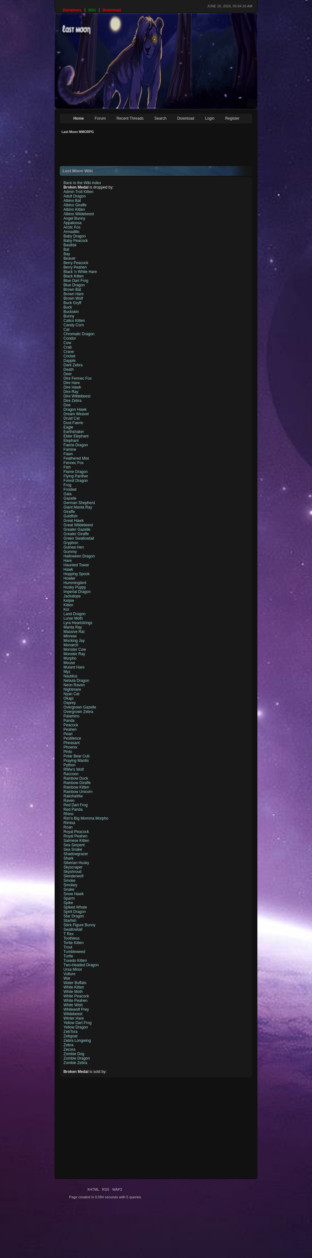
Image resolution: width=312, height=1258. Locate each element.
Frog (67, 485)
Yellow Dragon (76, 1027)
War (67, 978)
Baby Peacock (76, 240)
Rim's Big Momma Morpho (86, 818)
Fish (67, 467)
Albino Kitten (74, 209)
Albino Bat (72, 200)
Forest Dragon (76, 480)
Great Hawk (74, 520)
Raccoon (71, 774)
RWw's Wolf (74, 769)
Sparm (69, 898)
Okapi (68, 698)
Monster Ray (74, 654)
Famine (70, 449)
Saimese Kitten (76, 840)
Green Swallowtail (79, 538)
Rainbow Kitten (76, 787)
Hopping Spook (77, 574)
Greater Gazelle (77, 529)
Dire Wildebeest (77, 396)
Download (185, 118)
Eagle (68, 427)
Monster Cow (75, 649)
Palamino (71, 716)
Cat (67, 329)
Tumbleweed (74, 951)
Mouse (69, 663)
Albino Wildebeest (79, 214)
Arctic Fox (72, 227)
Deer (68, 374)
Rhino (68, 814)
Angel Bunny (74, 218)
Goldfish (71, 516)
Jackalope (72, 596)
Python (69, 765)
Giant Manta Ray (78, 507)
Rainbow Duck (76, 778)
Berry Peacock (76, 263)
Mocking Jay (74, 640)
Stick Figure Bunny (80, 925)
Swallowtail (73, 929)
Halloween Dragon (79, 556)
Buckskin (71, 312)
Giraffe (69, 511)
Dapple (70, 360)
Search (160, 118)
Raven (69, 800)
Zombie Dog (74, 1054)
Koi (66, 609)
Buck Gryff (72, 303)
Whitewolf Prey (76, 1009)
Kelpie (69, 600)
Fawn (68, 454)
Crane (69, 351)
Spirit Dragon (75, 911)
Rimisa (69, 823)
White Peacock (76, 996)
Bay (67, 254)
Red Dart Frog (76, 805)
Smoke (69, 880)
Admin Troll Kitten (78, 192)
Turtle (68, 956)
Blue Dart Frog (76, 280)
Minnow (70, 636)
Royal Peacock (76, 831)
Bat (66, 249)
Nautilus (70, 676)
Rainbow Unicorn (78, 791)
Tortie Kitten (74, 943)
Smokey (70, 885)
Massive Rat (74, 631)
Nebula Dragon (76, 680)
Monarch (71, 645)
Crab (68, 347)
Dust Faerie (73, 423)
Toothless (72, 938)
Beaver (70, 258)
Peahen (70, 729)
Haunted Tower (76, 565)
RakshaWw (73, 796)
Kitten (68, 605)
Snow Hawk (74, 894)
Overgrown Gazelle (80, 707)
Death (69, 369)
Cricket (69, 356)
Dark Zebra (73, 365)
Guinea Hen (74, 547)
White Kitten (74, 987)
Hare (68, 560)
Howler (69, 578)
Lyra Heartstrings (78, 623)
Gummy (70, 551)
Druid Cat (72, 418)
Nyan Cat (71, 694)
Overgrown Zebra (78, 711)
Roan (68, 827)
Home (78, 118)
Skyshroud (73, 871)
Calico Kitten (74, 320)
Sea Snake (73, 849)
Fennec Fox (74, 463)
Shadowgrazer (76, 854)
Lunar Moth (73, 618)
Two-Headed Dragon (81, 965)
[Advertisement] (175, 151)
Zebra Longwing (77, 1040)
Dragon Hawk (75, 409)
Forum (100, 118)
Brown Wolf (73, 298)
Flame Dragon (76, 471)
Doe (67, 405)
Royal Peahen (75, 836)
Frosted (70, 489)
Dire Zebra (73, 400)
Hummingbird (75, 583)
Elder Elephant (76, 436)
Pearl (68, 734)
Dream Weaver (76, 414)
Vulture (70, 974)
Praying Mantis (76, 760)
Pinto (68, 751)
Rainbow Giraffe (77, 783)
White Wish (73, 1005)
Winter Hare (74, 1018)
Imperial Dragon (77, 591)
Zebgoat (71, 1036)
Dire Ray (71, 391)
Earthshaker (74, 431)
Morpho (70, 658)
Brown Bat (72, 289)
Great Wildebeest (78, 525)
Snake (69, 889)
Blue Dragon (74, 285)
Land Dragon (74, 614)
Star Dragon (74, 916)
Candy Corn (74, 325)
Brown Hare (74, 294)
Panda (69, 720)
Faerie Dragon (76, 445)
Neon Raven (74, 685)
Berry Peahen (75, 267)
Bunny (69, 316)
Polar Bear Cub (77, 756)
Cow (67, 343)
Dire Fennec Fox (78, 378)
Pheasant (72, 743)
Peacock (71, 725)
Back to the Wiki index (82, 183)
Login (209, 118)
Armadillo (71, 232)
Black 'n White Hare (80, 272)
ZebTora (71, 1031)
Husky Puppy (75, 587)
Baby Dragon (75, 236)
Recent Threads (130, 118)
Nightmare (72, 689)
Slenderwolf (74, 876)
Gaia (67, 494)
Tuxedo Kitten (75, 960)
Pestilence (72, 738)
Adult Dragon (75, 196)
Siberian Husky (76, 863)
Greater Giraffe (76, 534)
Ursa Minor (73, 969)
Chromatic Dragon (79, 334)
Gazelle (70, 498)
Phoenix (70, 747)
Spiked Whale (75, 907)
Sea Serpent (74, 845)
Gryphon (71, 543)
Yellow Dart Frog (78, 1023)
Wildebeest (73, 1014)
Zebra (68, 1045)
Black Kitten (74, 276)
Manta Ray (73, 627)
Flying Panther (76, 476)
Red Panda (73, 809)
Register (232, 118)
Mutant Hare (74, 667)
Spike (68, 903)
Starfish (70, 920)
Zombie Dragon (77, 1058)
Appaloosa (73, 223)
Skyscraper (73, 867)
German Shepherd (79, 503)
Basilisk (70, 245)
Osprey (70, 703)
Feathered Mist (76, 458)
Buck (68, 307)
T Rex (69, 934)
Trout (68, 947)
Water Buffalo (75, 983)
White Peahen (75, 1000)
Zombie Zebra (75, 1063)
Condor (70, 338)
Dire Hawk (72, 387)
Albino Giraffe (75, 205)
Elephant (71, 440)
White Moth (73, 991)
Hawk (68, 569)
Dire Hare (72, 383)
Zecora (69, 1049)
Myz (67, 671)
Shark (68, 858)
